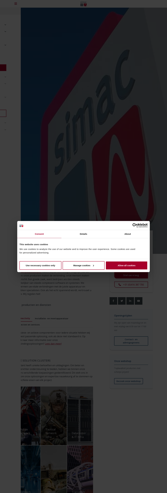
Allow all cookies (126, 265)
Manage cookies (83, 265)
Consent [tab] (39, 234)
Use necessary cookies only (40, 265)
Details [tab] (83, 234)
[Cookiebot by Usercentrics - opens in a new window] (135, 225)
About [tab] (127, 234)
